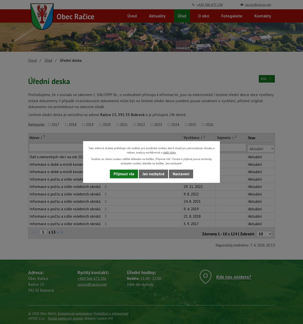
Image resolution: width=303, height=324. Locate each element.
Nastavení (181, 174)
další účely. (169, 152)
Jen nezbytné (153, 174)
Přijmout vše (124, 174)
